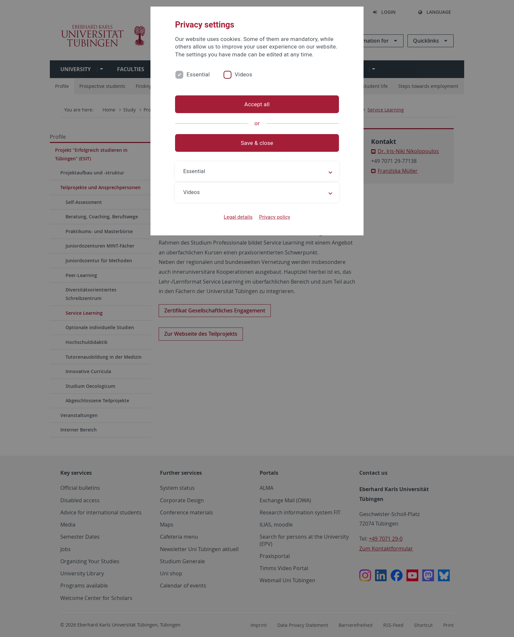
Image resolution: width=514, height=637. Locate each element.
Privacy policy (274, 217)
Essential (198, 74)
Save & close (257, 143)
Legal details (238, 217)
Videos (243, 74)
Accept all (256, 104)
